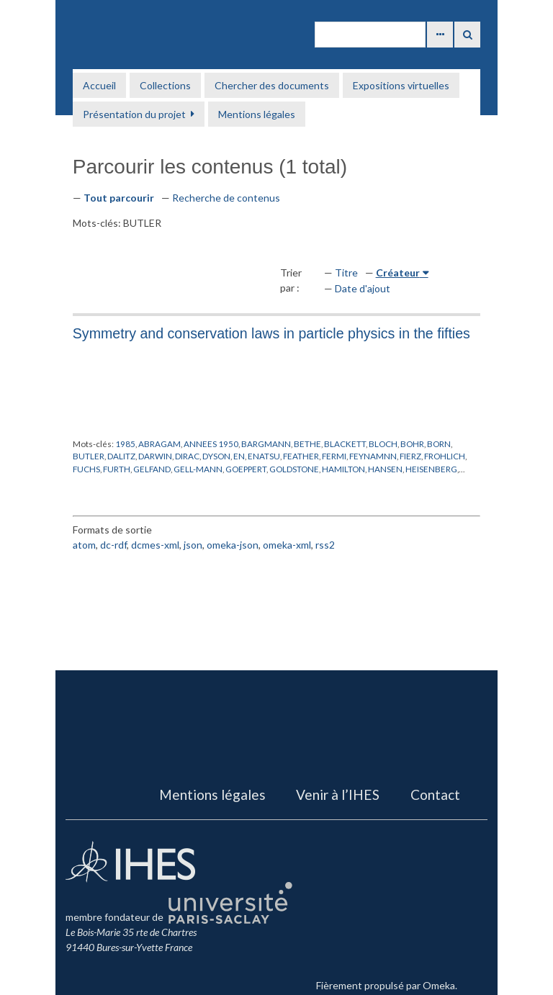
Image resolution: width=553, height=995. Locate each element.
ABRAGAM (159, 443)
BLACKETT (345, 443)
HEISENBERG (431, 469)
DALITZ (121, 456)
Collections (165, 85)
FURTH (116, 469)
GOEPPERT (245, 469)
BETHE (307, 443)
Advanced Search (440, 35)
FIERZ (410, 456)
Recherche (467, 35)
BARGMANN (266, 443)
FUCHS (86, 469)
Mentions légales (256, 114)
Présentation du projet (134, 114)
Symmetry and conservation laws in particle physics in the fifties (271, 333)
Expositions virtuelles (401, 85)
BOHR (412, 443)
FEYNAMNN (373, 456)
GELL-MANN (198, 469)
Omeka (439, 985)
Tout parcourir (119, 198)
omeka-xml (287, 545)
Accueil (99, 85)
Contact (435, 794)
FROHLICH (444, 456)
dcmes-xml (155, 545)
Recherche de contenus (226, 198)
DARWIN (155, 456)
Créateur (398, 272)
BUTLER (88, 456)
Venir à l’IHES (337, 794)
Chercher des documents (272, 85)
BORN (439, 443)
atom (84, 545)
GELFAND (152, 469)
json (193, 545)
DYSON (216, 456)
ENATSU (264, 456)
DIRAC (187, 456)
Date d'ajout (362, 288)
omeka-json (232, 545)
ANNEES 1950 (211, 443)
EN (239, 456)
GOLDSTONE (294, 469)
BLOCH (383, 443)
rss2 (325, 545)
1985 (125, 443)
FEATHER (301, 456)
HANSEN (385, 469)
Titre (346, 272)
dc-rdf (113, 545)
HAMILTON (343, 469)
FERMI (334, 456)
